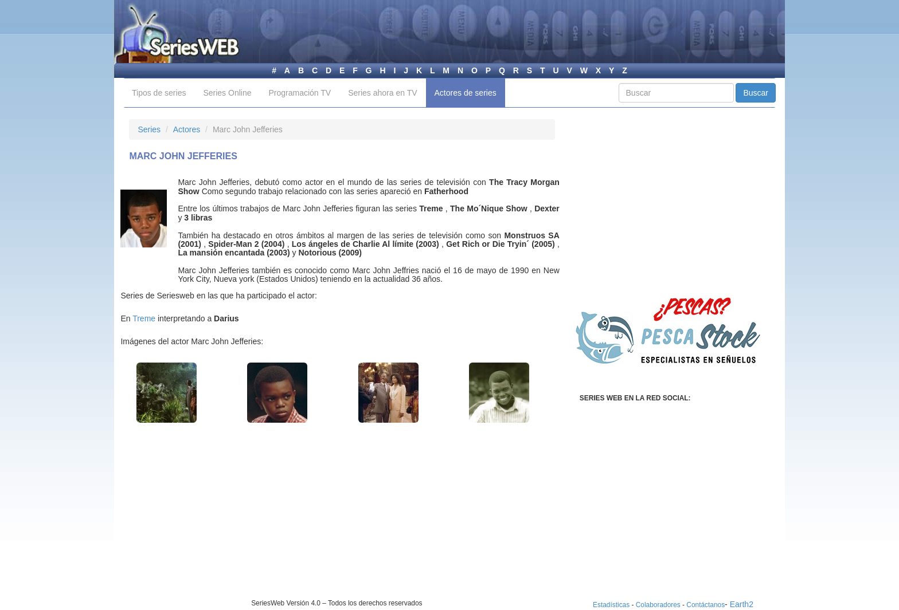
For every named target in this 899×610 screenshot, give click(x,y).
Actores (186, 129)
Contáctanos (705, 605)
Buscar (755, 92)
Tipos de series (159, 92)
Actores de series (466, 92)
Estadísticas (611, 605)
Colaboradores (658, 605)
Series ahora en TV (382, 92)
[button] (166, 393)
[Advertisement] (225, 518)
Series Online (227, 92)
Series (149, 129)
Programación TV (299, 92)
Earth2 (741, 604)
